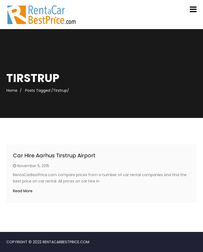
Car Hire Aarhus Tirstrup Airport (54, 155)
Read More (23, 191)
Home (11, 90)
